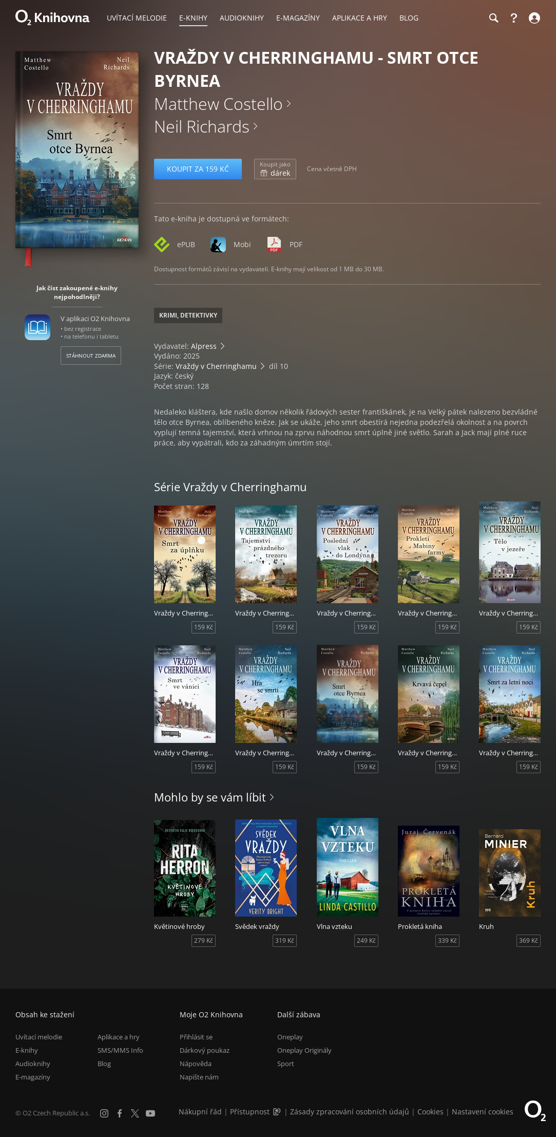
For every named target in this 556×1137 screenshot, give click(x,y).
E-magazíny (32, 1077)
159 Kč (203, 627)
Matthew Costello (218, 103)
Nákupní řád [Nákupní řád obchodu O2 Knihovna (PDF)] (200, 1111)
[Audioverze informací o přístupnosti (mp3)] (278, 1112)
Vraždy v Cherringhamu (216, 366)
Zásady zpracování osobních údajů (349, 1111)
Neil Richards (202, 126)
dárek (275, 169)
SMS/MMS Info (120, 1050)
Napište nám (199, 1077)
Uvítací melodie (38, 1036)
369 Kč (528, 940)
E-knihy (26, 1050)
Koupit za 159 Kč (198, 169)
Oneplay (290, 1036)
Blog (104, 1063)
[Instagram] (104, 1113)
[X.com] (135, 1113)
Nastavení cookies (482, 1111)
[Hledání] (493, 18)
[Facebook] (119, 1113)
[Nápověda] (514, 18)
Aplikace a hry (119, 1036)
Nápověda (196, 1063)
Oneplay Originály (304, 1050)
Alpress (204, 346)
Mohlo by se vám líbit (210, 797)
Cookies (430, 1111)
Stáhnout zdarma (91, 355)
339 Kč (447, 940)
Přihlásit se (196, 1036)
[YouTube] (150, 1113)
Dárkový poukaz (204, 1050)
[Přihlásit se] (533, 18)
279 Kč (203, 940)
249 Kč (366, 940)
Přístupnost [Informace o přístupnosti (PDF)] (250, 1111)
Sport (285, 1063)
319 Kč (284, 940)
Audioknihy (32, 1063)
